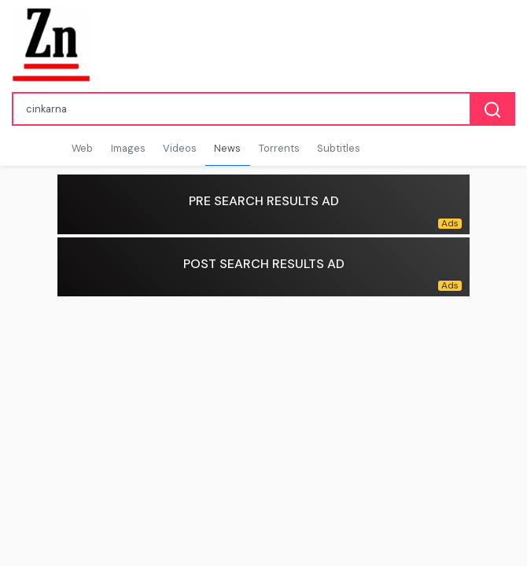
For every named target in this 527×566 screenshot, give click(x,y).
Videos (180, 148)
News (227, 148)
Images (128, 148)
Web (82, 148)
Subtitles (338, 148)
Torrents (279, 148)
